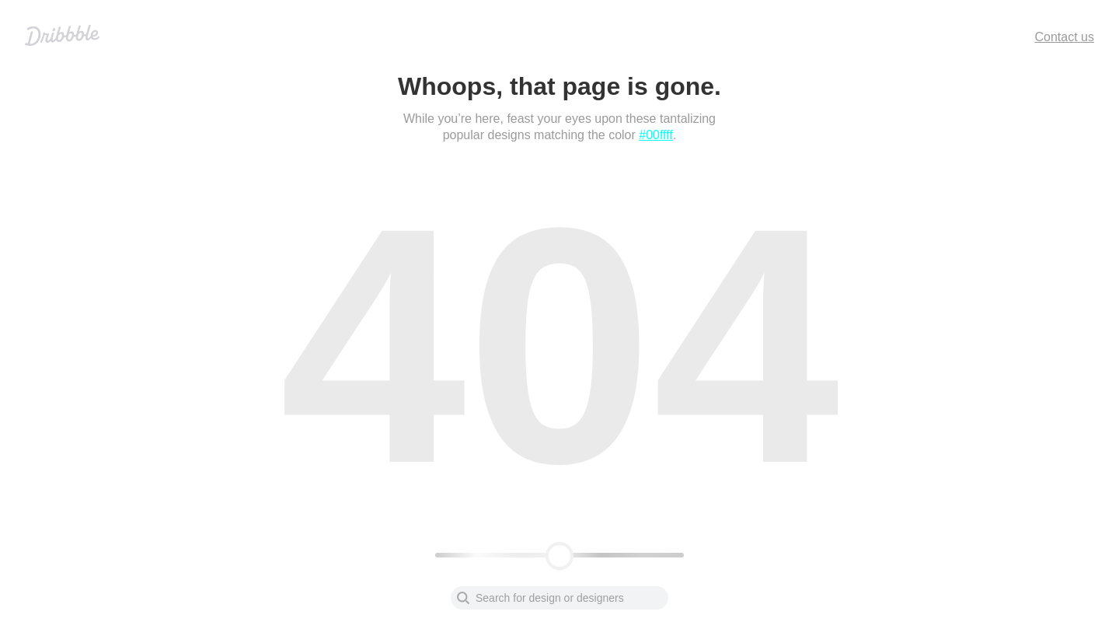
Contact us (1064, 37)
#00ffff (656, 135)
